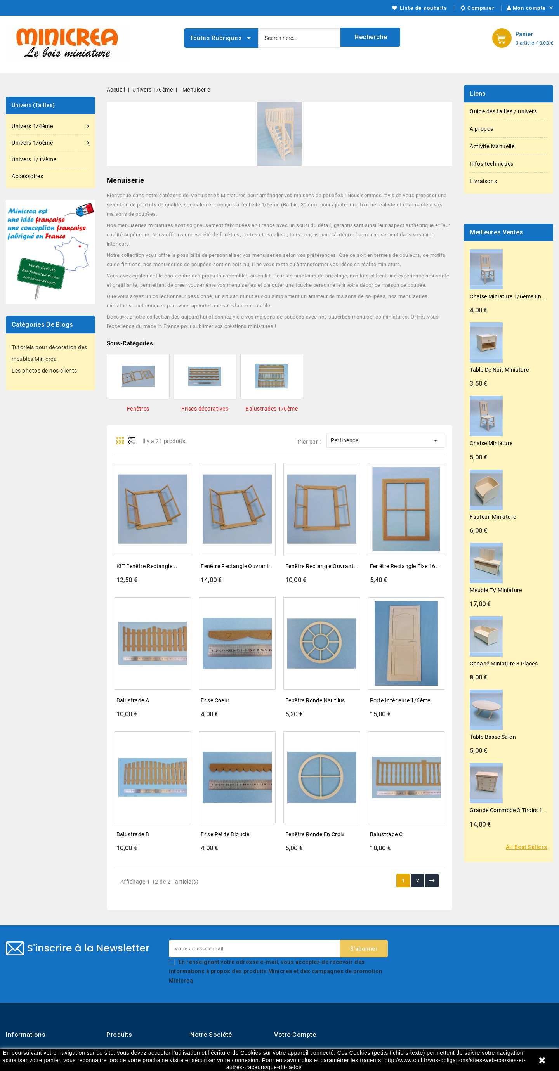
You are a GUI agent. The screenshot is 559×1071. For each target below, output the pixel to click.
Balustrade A (132, 700)
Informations (25, 1034)
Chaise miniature (491, 443)
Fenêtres (138, 409)
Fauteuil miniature (493, 517)
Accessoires (27, 176)
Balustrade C (386, 834)
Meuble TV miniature (496, 590)
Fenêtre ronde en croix (315, 834)
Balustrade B (132, 834)
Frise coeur (215, 700)
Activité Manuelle (492, 146)
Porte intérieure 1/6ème (400, 700)
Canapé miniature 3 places (504, 663)
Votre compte (295, 1034)
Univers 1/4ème (50, 126)
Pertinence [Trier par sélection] (385, 440)
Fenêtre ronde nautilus (315, 700)
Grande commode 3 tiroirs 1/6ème (514, 810)
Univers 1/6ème (50, 143)
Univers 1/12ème (34, 159)
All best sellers (526, 847)
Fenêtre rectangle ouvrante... (239, 566)
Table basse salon (493, 737)
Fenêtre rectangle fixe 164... (407, 566)
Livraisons (483, 181)
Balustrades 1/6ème (271, 409)
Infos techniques (492, 164)
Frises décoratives (204, 409)
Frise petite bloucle (225, 834)
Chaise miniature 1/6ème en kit (510, 296)
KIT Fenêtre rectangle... (147, 566)
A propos (481, 129)
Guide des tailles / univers (503, 111)
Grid (120, 440)
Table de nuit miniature (499, 370)
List (132, 440)
